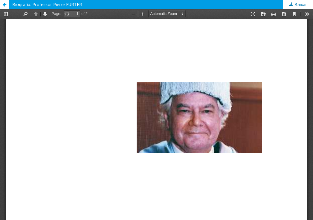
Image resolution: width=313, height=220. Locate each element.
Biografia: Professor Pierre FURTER (47, 4)
